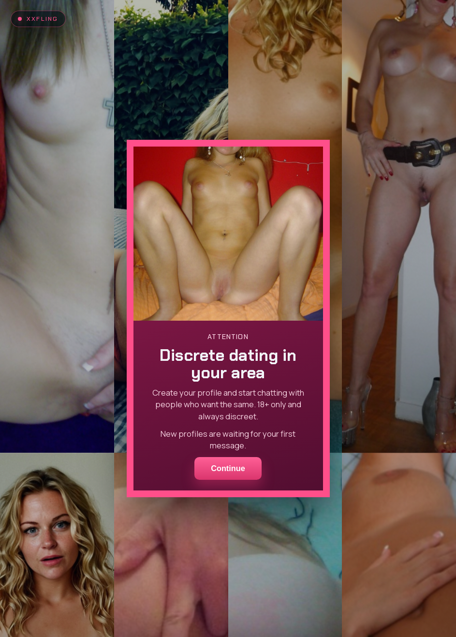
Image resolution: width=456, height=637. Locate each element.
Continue (228, 468)
